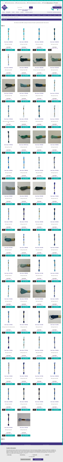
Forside (3, 12)
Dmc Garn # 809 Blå (24, 247)
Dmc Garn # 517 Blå (39, 273)
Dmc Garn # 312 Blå (39, 324)
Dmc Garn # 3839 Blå (54, 376)
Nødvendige (9, 454)
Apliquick (33, 15)
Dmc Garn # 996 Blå (24, 170)
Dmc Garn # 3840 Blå (8, 67)
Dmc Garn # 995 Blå (8, 170)
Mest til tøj (49, 15)
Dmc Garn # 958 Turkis (23, 144)
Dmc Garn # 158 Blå (24, 376)
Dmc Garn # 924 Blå (39, 196)
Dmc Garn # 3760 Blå (39, 119)
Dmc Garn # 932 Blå (39, 170)
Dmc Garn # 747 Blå (24, 350)
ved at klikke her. (25, 453)
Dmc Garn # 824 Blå (54, 247)
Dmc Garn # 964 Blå (54, 144)
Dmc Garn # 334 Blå (8, 324)
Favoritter (22, 12)
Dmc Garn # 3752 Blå (54, 119)
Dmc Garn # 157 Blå (39, 376)
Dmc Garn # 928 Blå (8, 196)
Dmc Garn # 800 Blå (39, 221)
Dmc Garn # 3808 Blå (24, 67)
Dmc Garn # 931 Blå (54, 170)
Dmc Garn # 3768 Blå (8, 93)
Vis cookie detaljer (32, 456)
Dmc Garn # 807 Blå (8, 247)
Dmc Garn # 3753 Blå (24, 119)
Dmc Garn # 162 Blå (39, 350)
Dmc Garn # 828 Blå (24, 273)
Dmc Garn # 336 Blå (24, 324)
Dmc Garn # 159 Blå (8, 376)
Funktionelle (35, 454)
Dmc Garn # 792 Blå (54, 196)
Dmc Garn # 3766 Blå (24, 93)
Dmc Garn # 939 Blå (39, 401)
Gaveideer (39, 15)
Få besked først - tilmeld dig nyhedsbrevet (54, 12)
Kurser (8, 15)
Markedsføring (22, 454)
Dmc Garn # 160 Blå (54, 350)
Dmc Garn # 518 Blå (54, 273)
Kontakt (13, 12)
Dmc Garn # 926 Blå (24, 196)
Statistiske (47, 454)
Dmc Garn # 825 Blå (54, 401)
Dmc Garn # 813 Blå (39, 247)
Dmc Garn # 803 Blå (54, 221)
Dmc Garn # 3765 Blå (39, 93)
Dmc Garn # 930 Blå (24, 401)
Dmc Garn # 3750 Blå (8, 144)
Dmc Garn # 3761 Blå (54, 93)
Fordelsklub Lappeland (29, 12)
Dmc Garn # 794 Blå (8, 221)
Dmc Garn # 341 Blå (24, 427)
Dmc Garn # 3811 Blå (54, 67)
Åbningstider (8, 12)
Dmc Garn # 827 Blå (8, 273)
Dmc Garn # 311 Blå (54, 324)
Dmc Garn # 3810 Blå (39, 67)
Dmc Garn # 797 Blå (24, 221)
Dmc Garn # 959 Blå (39, 144)
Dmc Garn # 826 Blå (8, 401)
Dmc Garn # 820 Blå (8, 427)
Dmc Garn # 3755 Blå (8, 119)
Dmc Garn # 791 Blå (8, 350)
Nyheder (17, 12)
